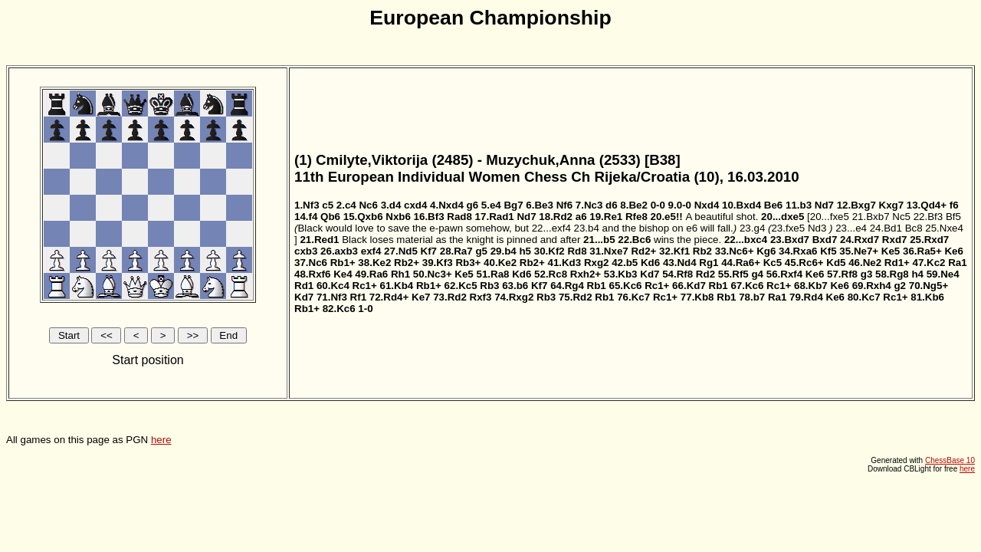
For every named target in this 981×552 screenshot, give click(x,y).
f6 (954, 205)
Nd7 (824, 205)
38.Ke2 (374, 262)
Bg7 (513, 205)
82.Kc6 (339, 308)
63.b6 (515, 285)
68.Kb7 (811, 285)
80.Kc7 (864, 297)
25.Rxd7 (929, 239)
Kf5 (828, 251)
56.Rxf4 (784, 274)
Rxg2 (596, 262)
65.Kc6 (625, 285)
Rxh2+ (585, 274)
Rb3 (489, 285)
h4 (917, 274)
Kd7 (649, 274)
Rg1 (708, 262)
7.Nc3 (589, 205)
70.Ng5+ (929, 285)
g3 (867, 274)
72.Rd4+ (389, 297)
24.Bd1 (886, 228)
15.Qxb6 (363, 216)
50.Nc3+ (432, 274)
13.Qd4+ (927, 205)
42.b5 (625, 262)
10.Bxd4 (741, 205)
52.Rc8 (550, 274)
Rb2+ (406, 262)
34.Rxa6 (798, 251)
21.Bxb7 (871, 216)
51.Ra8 (492, 274)
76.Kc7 (633, 297)
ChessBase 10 (950, 460)
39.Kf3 (437, 262)
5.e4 (491, 205)
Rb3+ (468, 262)
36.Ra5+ (922, 251)
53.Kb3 (621, 274)
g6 (473, 205)
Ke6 (953, 251)
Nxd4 (707, 205)
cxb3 (305, 251)
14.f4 (305, 216)
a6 (581, 216)
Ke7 (421, 297)
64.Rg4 (567, 285)
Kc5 (772, 262)
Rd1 (303, 285)
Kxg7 (891, 205)
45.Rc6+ (804, 262)
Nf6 (564, 205)
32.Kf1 (674, 251)
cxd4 (415, 205)
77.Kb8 (697, 297)
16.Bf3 (429, 216)
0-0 (658, 205)
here (161, 439)
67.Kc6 (746, 285)
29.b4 (503, 251)
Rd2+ (643, 251)
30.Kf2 (549, 251)
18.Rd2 (556, 216)
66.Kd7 (689, 285)
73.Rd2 (450, 297)
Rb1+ (343, 262)
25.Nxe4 (944, 228)
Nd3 (817, 228)
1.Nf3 (307, 205)
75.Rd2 (575, 297)
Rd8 (576, 251)
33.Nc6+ (734, 251)
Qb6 (330, 216)
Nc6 (368, 205)
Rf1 (358, 297)
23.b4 (586, 228)
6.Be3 (539, 205)
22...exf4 (551, 228)
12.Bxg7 (856, 205)
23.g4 (752, 228)
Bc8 (914, 228)
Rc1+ (365, 285)
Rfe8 (636, 216)
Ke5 (890, 251)
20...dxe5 (782, 216)
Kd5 (835, 262)
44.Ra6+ (740, 262)
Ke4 (342, 274)
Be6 (773, 205)
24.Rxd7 (859, 239)
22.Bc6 (634, 239)
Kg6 (766, 251)
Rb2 (702, 251)
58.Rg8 (892, 274)
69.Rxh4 (871, 285)
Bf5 (953, 216)
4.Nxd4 (447, 205)
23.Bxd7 (789, 239)
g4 (757, 274)
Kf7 (429, 251)
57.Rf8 (842, 274)
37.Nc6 (310, 262)
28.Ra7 (456, 251)
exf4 (371, 251)
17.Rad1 (494, 216)
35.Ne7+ (858, 251)
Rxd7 (894, 239)
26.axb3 (339, 251)
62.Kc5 (461, 285)
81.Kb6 (927, 297)
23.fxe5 (788, 228)
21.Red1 (319, 239)
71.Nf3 (332, 297)
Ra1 (957, 262)
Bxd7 (825, 239)
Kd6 (650, 262)
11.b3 (799, 205)
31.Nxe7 (608, 251)
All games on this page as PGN (490, 255)
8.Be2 (634, 205)
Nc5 (901, 216)
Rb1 (596, 285)
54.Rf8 (677, 274)
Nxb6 (398, 216)
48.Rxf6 (312, 274)
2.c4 (346, 205)
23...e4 (851, 228)
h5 (525, 251)
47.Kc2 (929, 262)
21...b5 (599, 239)
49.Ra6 (371, 274)
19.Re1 (605, 216)
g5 (481, 251)
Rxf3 (481, 297)
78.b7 (752, 297)
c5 (327, 205)
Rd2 (705, 274)
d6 (611, 205)
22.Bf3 (928, 216)
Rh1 (400, 274)
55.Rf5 (733, 274)
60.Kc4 (333, 285)
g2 (900, 285)
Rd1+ (897, 262)
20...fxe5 (829, 216)
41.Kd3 (564, 262)
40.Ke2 (500, 262)
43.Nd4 (680, 262)
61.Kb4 (397, 285)
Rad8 (459, 216)
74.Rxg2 (513, 297)
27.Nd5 (401, 251)
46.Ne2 (864, 262)
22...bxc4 (745, 239)
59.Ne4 (943, 274)
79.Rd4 (806, 297)
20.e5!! (667, 216)
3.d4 (391, 205)
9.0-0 (679, 205)
